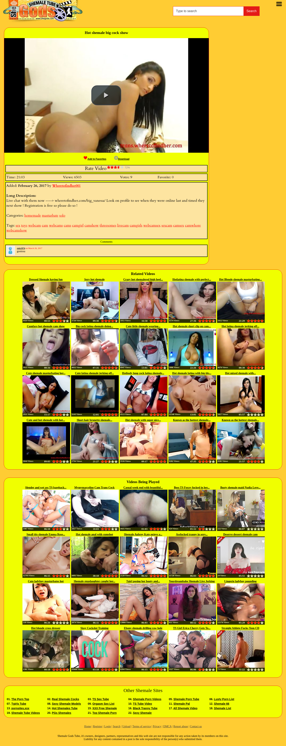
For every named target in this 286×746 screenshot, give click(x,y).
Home (87, 726)
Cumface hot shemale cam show (46, 326)
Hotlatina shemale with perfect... (191, 279)
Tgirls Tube (18, 703)
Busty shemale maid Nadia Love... (240, 487)
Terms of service (141, 726)
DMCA (167, 726)
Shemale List (222, 708)
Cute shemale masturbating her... (46, 373)
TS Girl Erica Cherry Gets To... (191, 628)
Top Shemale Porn (104, 712)
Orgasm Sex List (103, 703)
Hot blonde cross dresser (45, 628)
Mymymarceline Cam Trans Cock (94, 487)
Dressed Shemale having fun (46, 279)
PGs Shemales (61, 712)
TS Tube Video (142, 703)
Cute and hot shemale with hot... (46, 420)
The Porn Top (20, 699)
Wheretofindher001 (66, 186)
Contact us (196, 726)
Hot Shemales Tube (64, 708)
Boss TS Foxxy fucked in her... (192, 487)
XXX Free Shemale (104, 708)
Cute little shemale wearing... (143, 326)
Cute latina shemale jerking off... (94, 373)
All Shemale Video (185, 708)
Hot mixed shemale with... (240, 373)
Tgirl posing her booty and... (143, 581)
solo (62, 215)
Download (121, 159)
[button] (106, 95)
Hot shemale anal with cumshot (94, 534)
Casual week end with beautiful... (143, 487)
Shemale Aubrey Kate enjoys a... (143, 534)
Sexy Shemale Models (66, 703)
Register (97, 726)
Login (107, 726)
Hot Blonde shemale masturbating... (240, 279)
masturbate (50, 215)
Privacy (157, 726)
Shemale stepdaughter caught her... (94, 581)
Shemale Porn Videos (147, 699)
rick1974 (21, 248)
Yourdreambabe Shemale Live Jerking (191, 581)
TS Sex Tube (100, 699)
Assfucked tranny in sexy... (192, 534)
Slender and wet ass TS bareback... (46, 487)
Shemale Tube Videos (25, 712)
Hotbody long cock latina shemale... (143, 373)
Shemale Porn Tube (186, 699)
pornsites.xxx (20, 708)
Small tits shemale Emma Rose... (45, 534)
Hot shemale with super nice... (143, 420)
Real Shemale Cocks (65, 699)
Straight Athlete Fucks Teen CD (240, 628)
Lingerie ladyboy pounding (240, 581)
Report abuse (180, 726)
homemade (32, 215)
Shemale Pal (181, 703)
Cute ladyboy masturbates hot (46, 581)
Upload (126, 726)
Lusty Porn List (224, 699)
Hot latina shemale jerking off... (240, 326)
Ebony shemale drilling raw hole (143, 628)
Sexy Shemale (142, 712)
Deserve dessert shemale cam (240, 534)
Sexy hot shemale (94, 279)
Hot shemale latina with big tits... (191, 373)
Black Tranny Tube (145, 708)
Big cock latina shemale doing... (94, 326)
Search (251, 11)
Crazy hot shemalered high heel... (143, 279)
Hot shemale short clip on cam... (192, 326)
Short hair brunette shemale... (94, 420)
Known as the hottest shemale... (192, 420)
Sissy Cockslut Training (94, 628)
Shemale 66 (221, 703)
